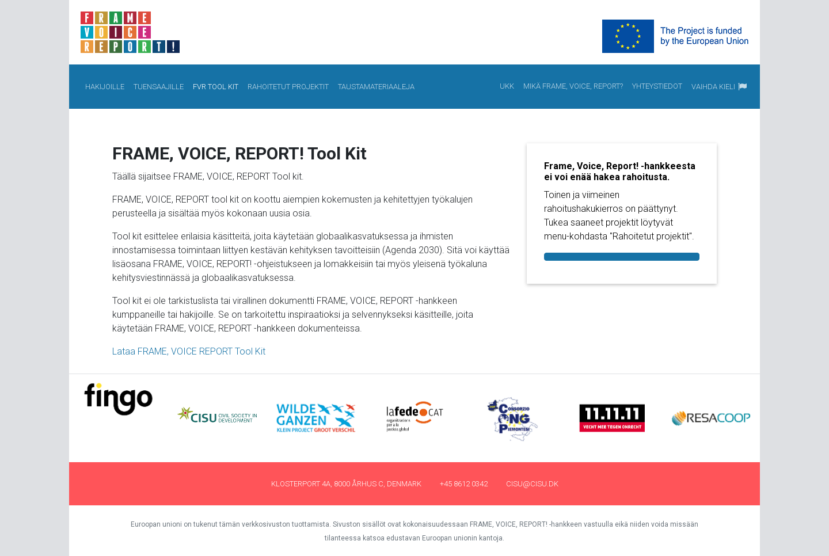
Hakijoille (105, 86)
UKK (507, 85)
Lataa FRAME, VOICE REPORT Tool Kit (188, 351)
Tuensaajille (159, 86)
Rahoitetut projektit (288, 86)
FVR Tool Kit (218, 86)
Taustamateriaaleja (376, 86)
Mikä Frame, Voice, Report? (573, 85)
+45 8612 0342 (464, 483)
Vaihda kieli (713, 86)
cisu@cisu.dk (532, 483)
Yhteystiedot (657, 85)
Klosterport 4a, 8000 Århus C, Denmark (346, 483)
